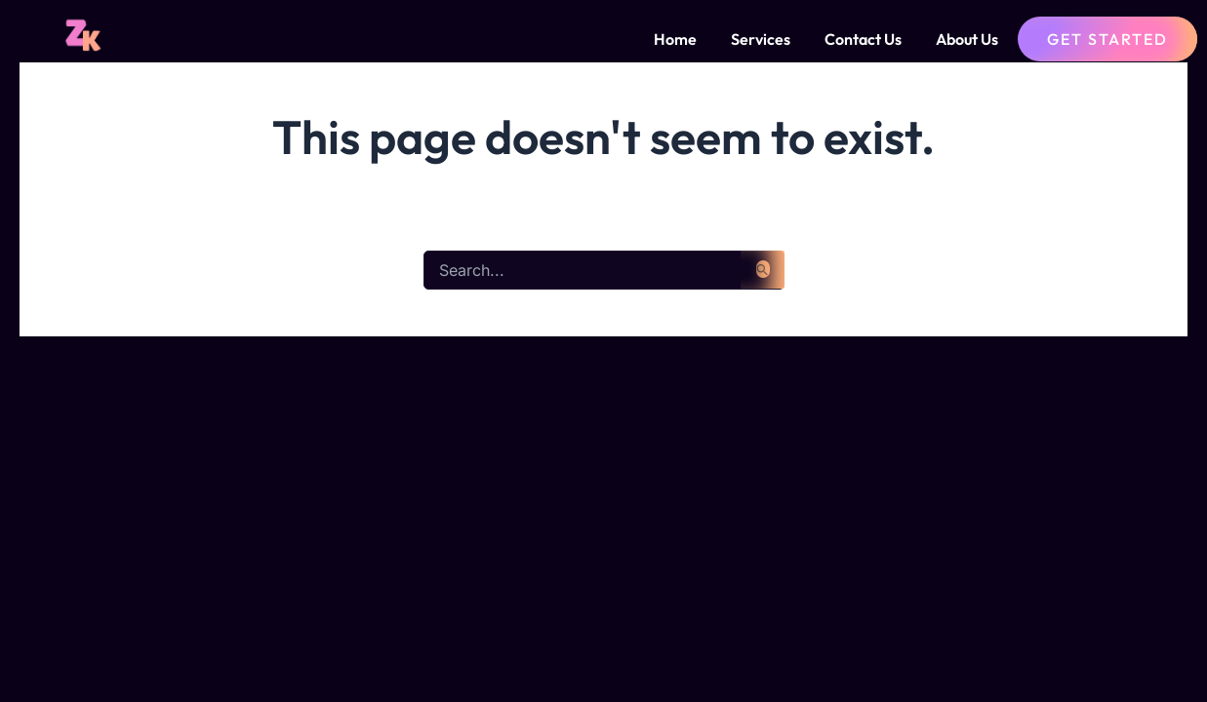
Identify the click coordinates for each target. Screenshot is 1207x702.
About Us (967, 39)
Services (760, 39)
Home (675, 39)
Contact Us (863, 39)
